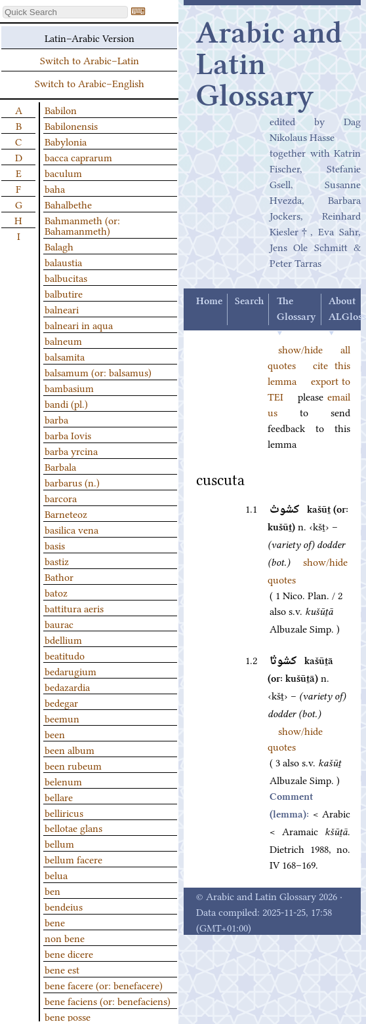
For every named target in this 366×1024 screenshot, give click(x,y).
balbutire (64, 293)
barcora (61, 497)
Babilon (61, 109)
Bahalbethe (68, 204)
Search (249, 301)
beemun (62, 718)
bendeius (64, 906)
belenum (63, 781)
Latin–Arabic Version (89, 37)
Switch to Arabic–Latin (89, 59)
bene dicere (69, 953)
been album (69, 749)
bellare (59, 796)
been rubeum (73, 765)
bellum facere (73, 859)
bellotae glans (73, 827)
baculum (63, 172)
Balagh (59, 246)
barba (56, 419)
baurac (59, 623)
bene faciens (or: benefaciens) (108, 1000)
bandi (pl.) (66, 403)
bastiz (57, 560)
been (55, 733)
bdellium (63, 639)
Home (209, 301)
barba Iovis (68, 434)
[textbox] (65, 12)
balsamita (65, 356)
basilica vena (71, 529)
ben (52, 890)
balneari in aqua (79, 324)
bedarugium (70, 670)
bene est (62, 969)
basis (55, 545)
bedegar (61, 702)
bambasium (69, 387)
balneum (63, 340)
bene (55, 922)
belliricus (64, 812)
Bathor (59, 576)
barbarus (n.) (72, 482)
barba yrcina (71, 450)
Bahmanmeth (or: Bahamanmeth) (82, 224)
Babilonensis (71, 125)
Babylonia (66, 141)
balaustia (63, 261)
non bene (65, 937)
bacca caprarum (78, 156)
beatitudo (65, 655)
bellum (59, 843)
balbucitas (66, 277)
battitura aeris (74, 608)
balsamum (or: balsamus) (98, 371)
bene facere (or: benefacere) (104, 984)
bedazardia (67, 686)
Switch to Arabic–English (89, 82)
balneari (62, 309)
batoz (56, 592)
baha (55, 188)
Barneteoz (66, 513)
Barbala (60, 466)
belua (56, 874)
